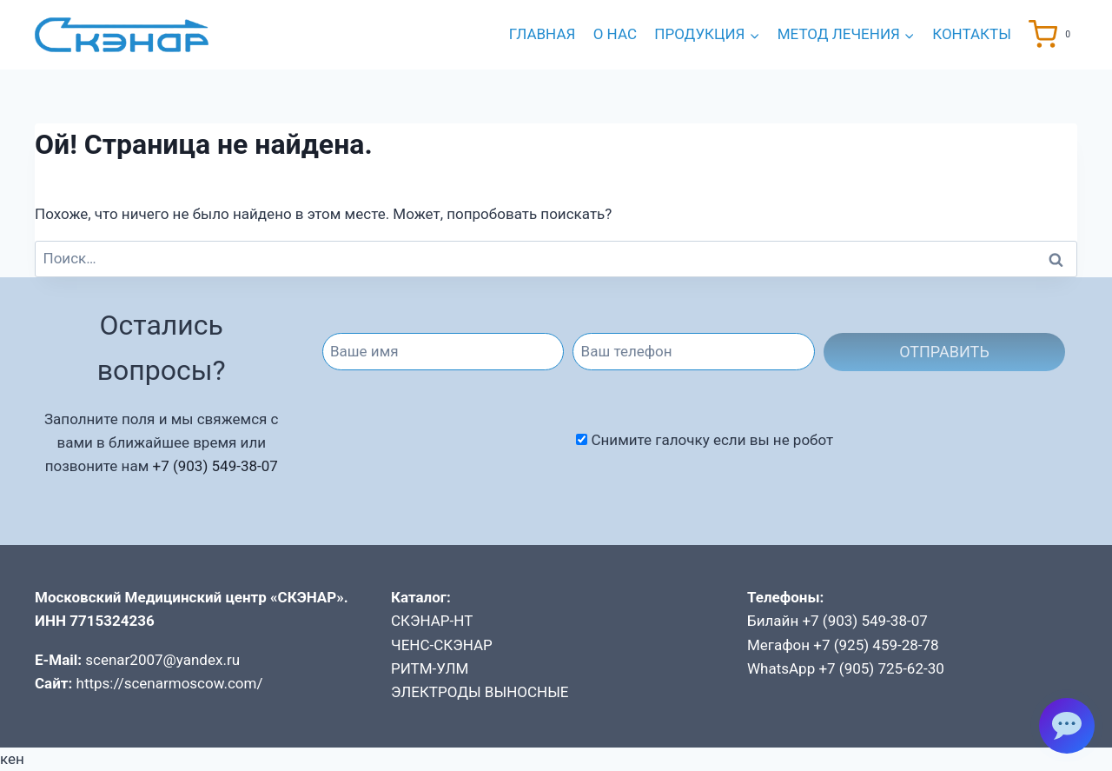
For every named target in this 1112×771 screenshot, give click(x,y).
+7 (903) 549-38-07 (214, 466)
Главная (542, 34)
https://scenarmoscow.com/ (169, 683)
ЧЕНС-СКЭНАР (442, 645)
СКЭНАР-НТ (432, 620)
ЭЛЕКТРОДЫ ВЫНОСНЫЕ (480, 692)
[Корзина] (1053, 34)
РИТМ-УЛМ (429, 668)
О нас (615, 34)
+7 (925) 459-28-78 (875, 645)
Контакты (971, 34)
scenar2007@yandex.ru (162, 659)
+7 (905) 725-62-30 (880, 668)
